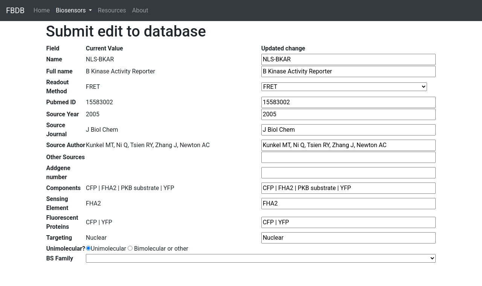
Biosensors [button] (71, 10)
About (140, 10)
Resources (112, 10)
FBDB (15, 10)
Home (43, 10)
